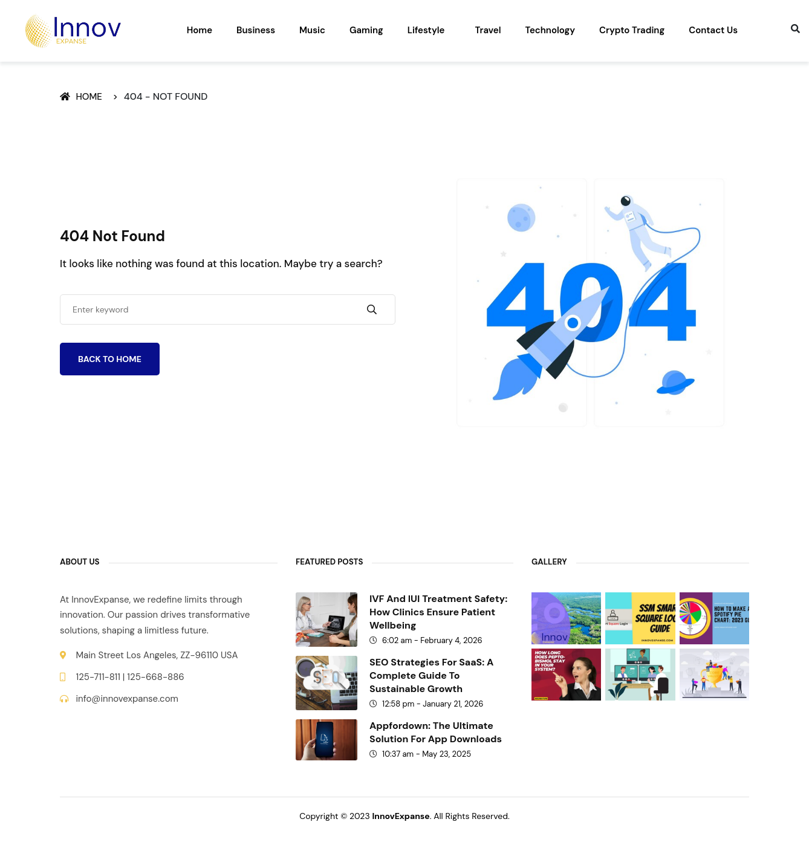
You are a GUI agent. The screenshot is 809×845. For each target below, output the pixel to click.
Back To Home (109, 359)
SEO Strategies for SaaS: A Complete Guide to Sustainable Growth (431, 675)
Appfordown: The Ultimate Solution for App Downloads (435, 732)
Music (312, 30)
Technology (550, 30)
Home (199, 30)
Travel (488, 30)
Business (255, 30)
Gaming (366, 30)
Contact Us (713, 30)
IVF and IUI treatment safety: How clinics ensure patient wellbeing (438, 612)
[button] (429, 30)
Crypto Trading (631, 30)
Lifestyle (426, 30)
